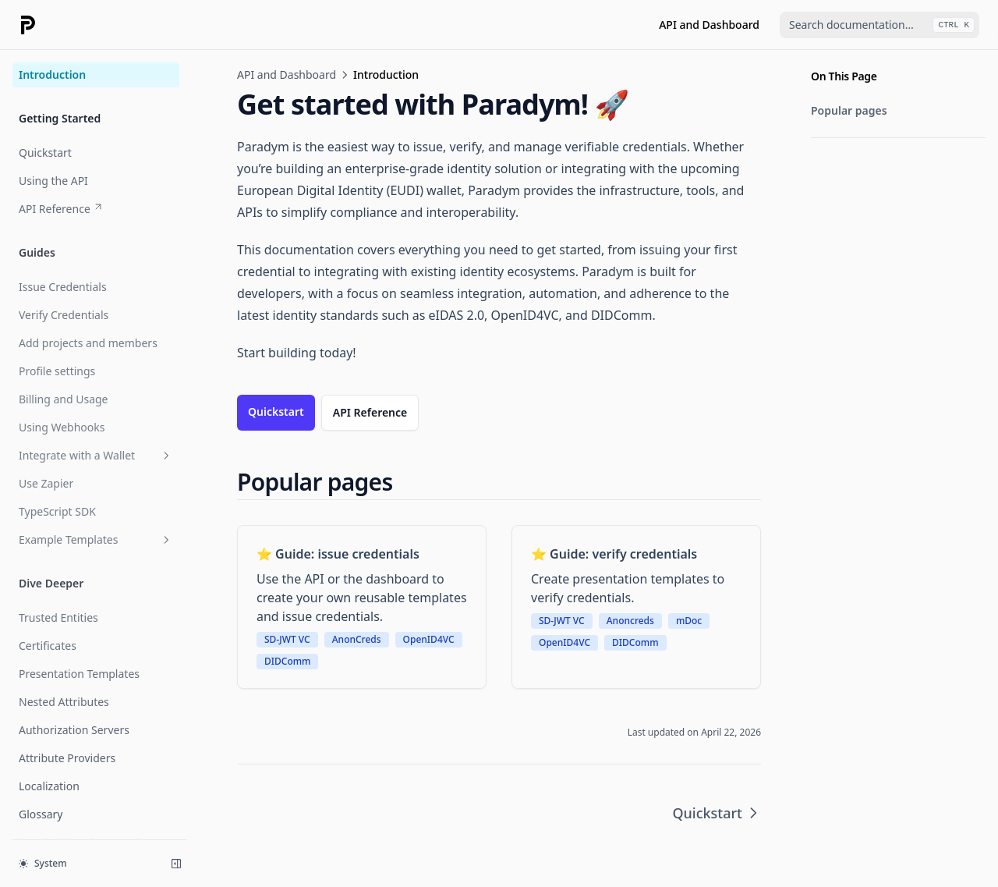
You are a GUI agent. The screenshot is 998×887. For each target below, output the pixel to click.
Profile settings (57, 371)
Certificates (47, 645)
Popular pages (849, 110)
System (43, 863)
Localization (49, 786)
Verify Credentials (63, 314)
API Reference (61, 208)
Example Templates (96, 539)
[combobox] (879, 25)
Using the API (53, 180)
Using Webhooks (61, 427)
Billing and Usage (63, 399)
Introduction (52, 74)
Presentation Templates (79, 673)
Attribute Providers (67, 757)
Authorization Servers (74, 729)
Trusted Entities (58, 617)
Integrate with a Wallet (96, 455)
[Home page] (28, 25)
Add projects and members (88, 342)
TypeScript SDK (57, 511)
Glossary (40, 814)
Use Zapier (46, 483)
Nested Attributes (64, 701)
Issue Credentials (63, 286)
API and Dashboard (709, 24)
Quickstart (45, 152)
